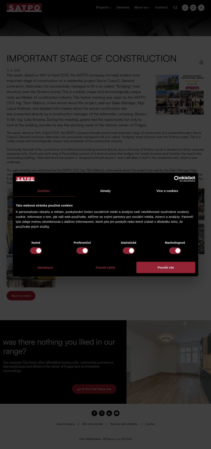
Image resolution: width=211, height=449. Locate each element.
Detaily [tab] (105, 190)
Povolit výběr (105, 267)
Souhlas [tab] (44, 190)
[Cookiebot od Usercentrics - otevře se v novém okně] (177, 179)
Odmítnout (45, 267)
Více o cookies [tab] (167, 190)
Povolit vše (166, 267)
